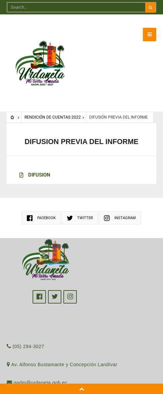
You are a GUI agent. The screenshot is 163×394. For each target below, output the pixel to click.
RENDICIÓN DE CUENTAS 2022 (52, 117)
